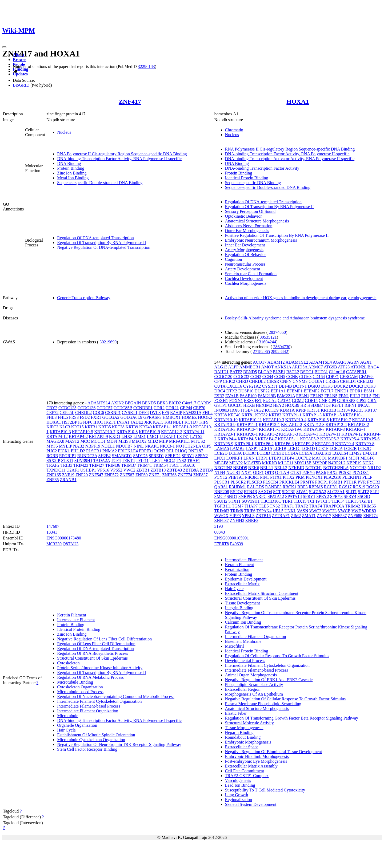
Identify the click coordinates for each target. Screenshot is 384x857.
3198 (218, 526)
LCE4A (291, 453)
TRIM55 (368, 506)
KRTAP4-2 (78, 436)
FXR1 (96, 417)
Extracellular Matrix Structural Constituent (261, 593)
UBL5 (278, 511)
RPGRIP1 (67, 455)
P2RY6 (308, 472)
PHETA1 (236, 477)
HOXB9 (292, 405)
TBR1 (287, 501)
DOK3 (370, 386)
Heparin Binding (239, 732)
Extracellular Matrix (242, 584)
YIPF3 (235, 515)
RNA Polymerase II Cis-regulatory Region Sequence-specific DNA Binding (122, 154)
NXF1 (246, 472)
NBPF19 (92, 446)
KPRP (301, 410)
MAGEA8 (55, 441)
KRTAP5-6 (370, 439)
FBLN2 (316, 395)
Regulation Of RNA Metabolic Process (90, 677)
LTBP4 (288, 458)
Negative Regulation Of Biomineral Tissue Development (273, 751)
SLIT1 (351, 491)
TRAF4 (315, 506)
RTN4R (250, 491)
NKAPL (152, 446)
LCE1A (265, 448)
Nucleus (64, 132)
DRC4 (219, 391)
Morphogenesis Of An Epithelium (254, 694)
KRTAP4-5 (247, 439)
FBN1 (343, 395)
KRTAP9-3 (324, 443)
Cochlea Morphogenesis (245, 283)
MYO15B (302, 463)
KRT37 (371, 410)
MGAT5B (252, 463)
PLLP (367, 477)
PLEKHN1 (351, 477)
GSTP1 (220, 405)
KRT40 (145, 427)
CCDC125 (67, 407)
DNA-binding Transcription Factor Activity (262, 168)
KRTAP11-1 (247, 424)
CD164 (319, 376)
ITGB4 (247, 410)
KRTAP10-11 (250, 419)
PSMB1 (336, 482)
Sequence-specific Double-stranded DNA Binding (99, 182)
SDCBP (288, 491)
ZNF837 (200, 475)
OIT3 (269, 472)
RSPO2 (236, 491)
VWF (356, 511)
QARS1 (221, 487)
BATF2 (236, 371)
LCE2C (364, 448)
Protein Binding (70, 168)
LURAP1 (167, 436)
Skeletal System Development (251, 804)
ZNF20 (81, 475)
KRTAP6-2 (264, 443)
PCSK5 (345, 472)
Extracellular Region (243, 689)
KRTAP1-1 (162, 427)
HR (303, 405)
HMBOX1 (172, 417)
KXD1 (115, 436)
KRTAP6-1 (244, 443)
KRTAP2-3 (335, 429)
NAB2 (78, 446)
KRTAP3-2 (268, 434)
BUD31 (321, 371)
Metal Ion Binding (73, 178)
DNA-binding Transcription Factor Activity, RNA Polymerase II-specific (119, 158)
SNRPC (259, 496)
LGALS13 (322, 453)
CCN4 (267, 376)
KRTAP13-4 (247, 429)
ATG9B (330, 367)
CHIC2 (229, 381)
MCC (85, 441)
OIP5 (206, 446)
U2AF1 (72, 470)
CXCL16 (234, 386)
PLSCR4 (270, 482)
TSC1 (174, 465)
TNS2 (181, 460)
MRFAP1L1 (179, 441)
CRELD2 (365, 381)
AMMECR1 (249, 367)
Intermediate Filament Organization (87, 711)
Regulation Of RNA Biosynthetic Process (92, 653)
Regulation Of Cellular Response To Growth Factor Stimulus (277, 655)
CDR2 (159, 407)
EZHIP (176, 412)
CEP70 (199, 407)
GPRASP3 (152, 417)
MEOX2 (139, 441)
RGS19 (359, 487)
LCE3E (277, 453)
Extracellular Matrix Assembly (251, 766)
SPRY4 (350, 496)
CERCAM (349, 376)
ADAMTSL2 (297, 362)
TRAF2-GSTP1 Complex (247, 775)
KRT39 (132, 427)
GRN (372, 400)
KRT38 (118, 427)
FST (258, 400)
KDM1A (286, 410)
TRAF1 (193, 460)
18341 (51, 532)
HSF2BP (69, 422)
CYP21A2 (252, 386)
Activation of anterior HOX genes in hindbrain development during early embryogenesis (301, 297)
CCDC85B (123, 407)
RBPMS (316, 487)
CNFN (286, 381)
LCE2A (336, 448)
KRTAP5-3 (329, 439)
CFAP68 (366, 376)
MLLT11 (285, 463)
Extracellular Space (241, 747)
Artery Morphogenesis (244, 249)
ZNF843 (237, 520)
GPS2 (361, 400)
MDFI (112, 441)
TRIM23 (80, 465)
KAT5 (158, 422)
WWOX (221, 515)
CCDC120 (223, 376)
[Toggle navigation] (4, 47)
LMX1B (370, 453)
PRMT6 (307, 482)
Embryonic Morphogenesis (248, 742)
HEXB (249, 405)
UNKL (290, 511)
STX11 (67, 460)
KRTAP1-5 (332, 415)
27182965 (261, 351)
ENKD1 (341, 391)
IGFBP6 (85, 422)
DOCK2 (341, 386)
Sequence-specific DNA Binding (253, 182)
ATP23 (344, 367)
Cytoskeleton (68, 663)
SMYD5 (140, 455)
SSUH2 (220, 501)
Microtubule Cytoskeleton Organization (91, 739)
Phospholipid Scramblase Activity (254, 684)
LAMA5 (221, 448)
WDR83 (369, 511)
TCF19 (313, 501)
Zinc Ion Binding (71, 173)
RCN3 (159, 451)
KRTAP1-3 (182, 427)
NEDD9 (240, 467)
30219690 (108, 342)
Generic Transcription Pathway (83, 297)
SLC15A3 (317, 491)
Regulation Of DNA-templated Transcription (95, 237)
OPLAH (282, 472)
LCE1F (322, 448)
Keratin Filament (71, 615)
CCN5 (279, 376)
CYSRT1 (130, 412)
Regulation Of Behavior (245, 254)
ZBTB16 (263, 515)
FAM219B (267, 395)
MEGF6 (367, 458)
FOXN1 (236, 400)
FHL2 (207, 412)
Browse (19, 59)
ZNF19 (68, 475)
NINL (139, 446)
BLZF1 (279, 371)
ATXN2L (358, 367)
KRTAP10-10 (226, 419)
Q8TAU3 (70, 544)
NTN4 (219, 472)
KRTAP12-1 (269, 424)
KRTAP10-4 (296, 419)
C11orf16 (337, 371)
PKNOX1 (314, 477)
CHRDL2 (83, 412)
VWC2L (329, 511)
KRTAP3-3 (288, 434)
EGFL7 (327, 391)
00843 (219, 532)
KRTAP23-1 (225, 434)
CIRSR (273, 381)
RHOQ (181, 451)
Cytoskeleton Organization (80, 687)
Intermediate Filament (76, 620)
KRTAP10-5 (82, 431)
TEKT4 (128, 460)
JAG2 (259, 410)
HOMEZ (189, 417)
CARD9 (204, 403)
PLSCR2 (238, 482)
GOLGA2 (110, 417)
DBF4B (285, 386)
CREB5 (332, 381)
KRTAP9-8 (364, 443)
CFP (218, 381)
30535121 (268, 337)
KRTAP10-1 (353, 415)
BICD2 (175, 403)
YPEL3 (248, 515)
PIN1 (264, 477)
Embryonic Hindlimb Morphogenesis (257, 756)
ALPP (233, 367)
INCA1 (364, 405)
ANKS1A (282, 367)
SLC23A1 (336, 491)
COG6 (98, 412)
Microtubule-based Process (80, 691)
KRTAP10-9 (149, 431)
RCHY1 (331, 487)
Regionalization (238, 799)
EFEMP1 (295, 391)
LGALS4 (340, 453)
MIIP (163, 441)
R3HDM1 (237, 487)
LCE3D (263, 453)
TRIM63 (221, 511)
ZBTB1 (143, 470)
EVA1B (232, 395)
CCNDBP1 (143, 407)
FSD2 (85, 417)
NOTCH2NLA (188, 446)
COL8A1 (317, 381)
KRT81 (248, 415)
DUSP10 (245, 391)
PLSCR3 (254, 482)
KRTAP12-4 (336, 424)
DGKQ (314, 386)
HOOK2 (205, 417)
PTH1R (350, 482)
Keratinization (237, 569)
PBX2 (332, 472)
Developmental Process (245, 660)
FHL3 (51, 417)
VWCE (344, 511)
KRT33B (328, 410)
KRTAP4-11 (193, 431)
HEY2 (278, 405)
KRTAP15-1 (269, 429)
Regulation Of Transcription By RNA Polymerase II (101, 242)
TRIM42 (352, 506)
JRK (148, 422)
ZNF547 (96, 475)
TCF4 (116, 460)
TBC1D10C (271, 501)
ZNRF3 (251, 520)
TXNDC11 (55, 470)
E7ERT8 (221, 544)
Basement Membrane (243, 641)
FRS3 (74, 417)
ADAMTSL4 (98, 403)
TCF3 (325, 501)
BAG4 (373, 367)
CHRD (242, 381)
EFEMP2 (312, 391)
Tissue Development (242, 603)
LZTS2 (196, 436)
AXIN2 (117, 403)
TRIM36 (112, 465)
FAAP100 (248, 395)
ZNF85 (52, 479)
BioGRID (21, 85)
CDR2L (172, 407)
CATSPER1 (356, 371)
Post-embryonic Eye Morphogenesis (256, 761)
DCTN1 (300, 386)
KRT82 (261, 415)
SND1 (232, 496)
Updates (20, 74)
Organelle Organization (77, 725)
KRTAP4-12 (57, 436)
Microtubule (67, 715)
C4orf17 (189, 403)
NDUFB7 (124, 446)
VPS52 (116, 470)
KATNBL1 (174, 422)
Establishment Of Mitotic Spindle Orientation (96, 735)
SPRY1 (188, 455)
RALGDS (255, 487)
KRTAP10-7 (104, 431)
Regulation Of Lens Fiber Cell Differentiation (96, 643)
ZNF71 (155, 475)
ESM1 (369, 391)
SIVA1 (302, 491)
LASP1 (252, 448)
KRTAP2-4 (355, 429)
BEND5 (149, 403)
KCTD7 (191, 422)
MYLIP (65, 446)
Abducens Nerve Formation (249, 226)
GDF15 (311, 400)
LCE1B (279, 448)
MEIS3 (124, 441)
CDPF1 (332, 376)
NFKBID (296, 467)
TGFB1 (366, 501)
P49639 (236, 544)
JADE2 (137, 422)
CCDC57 (105, 407)
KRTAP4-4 (227, 439)
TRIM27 (96, 465)
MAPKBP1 (337, 458)
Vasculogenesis (238, 780)
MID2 (152, 441)
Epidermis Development (246, 579)
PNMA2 (109, 451)
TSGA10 (187, 465)
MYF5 (52, 446)
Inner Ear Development (245, 245)
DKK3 (327, 386)
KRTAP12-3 (171, 431)
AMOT (267, 367)
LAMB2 (237, 448)
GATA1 (284, 400)
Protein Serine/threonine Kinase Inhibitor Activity (99, 667)
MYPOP (320, 463)
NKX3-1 (167, 446)
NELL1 (266, 467)
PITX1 (276, 477)
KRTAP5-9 (98, 436)
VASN (302, 511)
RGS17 (345, 487)
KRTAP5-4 (349, 439)
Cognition (233, 259)
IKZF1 (110, 422)
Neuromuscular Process (245, 264)
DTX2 (231, 391)
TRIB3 (66, 465)
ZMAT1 (309, 515)
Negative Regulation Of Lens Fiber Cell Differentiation (104, 639)
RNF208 (221, 491)
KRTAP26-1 (247, 434)
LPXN (249, 458)
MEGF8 (221, 463)
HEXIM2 (264, 405)
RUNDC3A (87, 455)
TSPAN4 (263, 511)
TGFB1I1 (222, 506)
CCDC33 (241, 376)
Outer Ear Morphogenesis (247, 230)
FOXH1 (221, 400)
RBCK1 (290, 487)
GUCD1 (235, 405)
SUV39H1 (83, 460)
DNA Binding (69, 163)
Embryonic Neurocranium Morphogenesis (261, 240)
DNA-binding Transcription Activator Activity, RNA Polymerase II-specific (290, 158)
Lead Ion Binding (240, 785)
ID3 (327, 405)
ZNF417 (130, 101)
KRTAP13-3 (225, 429)
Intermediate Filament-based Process (88, 706)
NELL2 (280, 467)
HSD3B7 (315, 405)
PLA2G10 (332, 477)
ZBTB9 (206, 470)
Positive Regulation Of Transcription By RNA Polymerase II (277, 235)
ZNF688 (355, 515)
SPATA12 (275, 496)
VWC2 (129, 470)
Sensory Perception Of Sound (250, 211)
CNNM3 (300, 381)
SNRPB (245, 496)
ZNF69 (141, 475)
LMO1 (153, 436)
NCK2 (368, 463)
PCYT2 (220, 477)
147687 (52, 526)
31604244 (267, 342)
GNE (323, 400)
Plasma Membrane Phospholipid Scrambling (263, 703)
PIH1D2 (78, 451)
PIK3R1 (252, 477)
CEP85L (67, 412)
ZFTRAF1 (281, 515)
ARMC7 (315, 367)
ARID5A (299, 367)
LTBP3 (275, 458)
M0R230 (54, 544)
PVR (362, 482)
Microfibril (234, 646)
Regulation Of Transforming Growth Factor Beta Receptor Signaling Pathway (291, 718)
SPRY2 (201, 455)
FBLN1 (302, 395)
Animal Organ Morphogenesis (251, 675)
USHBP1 (88, 470)
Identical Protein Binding (246, 178)
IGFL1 (337, 405)
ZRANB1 (68, 479)
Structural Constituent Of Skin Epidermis (92, 658)
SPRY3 (336, 496)
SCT (277, 491)
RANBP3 (273, 487)
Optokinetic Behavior (243, 216)
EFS (165, 412)
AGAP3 (340, 362)
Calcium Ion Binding (243, 622)
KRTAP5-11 (288, 439)
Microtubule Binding (75, 682)
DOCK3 (356, 386)
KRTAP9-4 (344, 443)
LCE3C (249, 453)
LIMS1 (139, 436)
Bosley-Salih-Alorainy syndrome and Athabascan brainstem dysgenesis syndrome (295, 318)
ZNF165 (53, 475)
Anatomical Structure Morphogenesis (257, 221)
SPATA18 (293, 496)
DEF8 (143, 412)
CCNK (292, 376)
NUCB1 (233, 472)
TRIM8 (236, 511)
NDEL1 (108, 446)
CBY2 (51, 407)
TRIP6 (249, 511)
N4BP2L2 (337, 463)
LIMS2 (355, 453)
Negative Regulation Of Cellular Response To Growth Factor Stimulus (285, 699)
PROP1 (321, 482)
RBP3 (302, 487)
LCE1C (294, 448)
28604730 (281, 346)
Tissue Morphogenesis (244, 727)
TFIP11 (142, 460)
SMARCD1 (122, 455)
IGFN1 (351, 405)
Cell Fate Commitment (244, 771)
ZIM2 (296, 515)
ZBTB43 (174, 470)
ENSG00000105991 (231, 538)
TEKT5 (352, 501)
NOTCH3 (358, 467)
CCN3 (255, 376)
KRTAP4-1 (308, 434)
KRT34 (343, 410)
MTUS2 (198, 441)
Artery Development (242, 269)
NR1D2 (374, 467)
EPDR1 (356, 391)
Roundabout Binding (243, 737)
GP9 (332, 400)
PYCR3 (373, 482)
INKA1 (123, 422)
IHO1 (98, 422)
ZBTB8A (191, 470)
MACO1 (319, 458)
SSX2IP (53, 460)
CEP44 (186, 407)
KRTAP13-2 (358, 424)
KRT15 (77, 427)
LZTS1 (183, 436)
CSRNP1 (113, 412)
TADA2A (101, 460)
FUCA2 (270, 400)
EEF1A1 (278, 391)
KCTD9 (272, 410)
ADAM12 (276, 362)
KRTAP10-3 (60, 431)
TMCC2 (168, 460)
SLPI (374, 491)
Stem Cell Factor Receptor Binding (87, 749)
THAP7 (251, 506)
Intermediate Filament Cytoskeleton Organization (99, 701)
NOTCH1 (313, 467)
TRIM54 (160, 465)
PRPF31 (146, 451)
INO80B (221, 410)
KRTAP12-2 (291, 424)
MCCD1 (98, 441)
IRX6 (235, 410)
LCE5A (305, 453)
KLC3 (64, 427)
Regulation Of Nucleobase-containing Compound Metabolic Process (115, 696)
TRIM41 (144, 465)
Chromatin (234, 130)
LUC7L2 (303, 458)
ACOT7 (260, 362)
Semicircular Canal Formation (251, 273)
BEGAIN (133, 403)
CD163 (305, 376)
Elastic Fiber (236, 713)
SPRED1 (156, 455)
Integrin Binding (239, 608)
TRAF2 (52, 465)
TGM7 (238, 506)
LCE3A (235, 453)
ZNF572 (111, 475)
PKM (300, 477)
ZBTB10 (158, 470)
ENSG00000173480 (63, 538)
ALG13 (220, 367)
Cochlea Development (244, 278)
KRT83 (275, 415)
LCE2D (221, 453)
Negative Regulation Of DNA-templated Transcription (103, 247)
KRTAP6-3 (284, 443)
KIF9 (203, 422)
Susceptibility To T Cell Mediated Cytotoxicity (265, 790)
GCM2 (298, 400)
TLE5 (154, 460)
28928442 (279, 351)
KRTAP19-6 (291, 429)
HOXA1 (297, 101)
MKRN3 (269, 463)
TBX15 (300, 501)
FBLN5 (330, 395)
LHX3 (127, 436)
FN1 (376, 395)
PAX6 (321, 472)
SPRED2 (173, 455)
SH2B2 (104, 455)
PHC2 (51, 451)
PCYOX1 (361, 472)
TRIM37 (128, 465)
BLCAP (265, 371)
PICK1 (64, 451)
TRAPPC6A (333, 506)
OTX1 (295, 472)
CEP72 (52, 412)
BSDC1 (307, 371)
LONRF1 (234, 458)
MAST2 (72, 441)
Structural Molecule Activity (249, 723)
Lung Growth (236, 795)
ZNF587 (127, 475)
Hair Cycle (66, 730)
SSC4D (363, 496)
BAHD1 (221, 371)
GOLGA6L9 (131, 417)
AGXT (366, 362)
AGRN (353, 362)
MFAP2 (236, 463)
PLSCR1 (93, 451)
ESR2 (219, 395)
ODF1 (258, 472)
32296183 (146, 66)
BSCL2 (292, 371)
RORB (52, 455)
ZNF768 (169, 475)
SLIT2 (363, 491)
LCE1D (308, 448)
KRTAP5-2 (309, 439)
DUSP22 (262, 391)
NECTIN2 (223, 467)
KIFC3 (52, 427)
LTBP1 (262, 458)
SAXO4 (265, 491)
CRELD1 (348, 381)
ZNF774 (185, 475)
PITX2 (289, 477)
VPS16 (103, 470)
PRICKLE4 (128, 451)
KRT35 (104, 427)
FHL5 (63, 417)
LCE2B (350, 448)
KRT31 (91, 427)
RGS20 (372, 487)
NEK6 (253, 467)
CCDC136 (87, 407)
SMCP (220, 496)
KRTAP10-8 (127, 431)
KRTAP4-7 (267, 439)
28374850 (277, 332)
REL (170, 451)
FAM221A (192, 412)
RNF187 (195, 451)
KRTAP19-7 (314, 429)
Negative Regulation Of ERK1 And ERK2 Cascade (269, 679)
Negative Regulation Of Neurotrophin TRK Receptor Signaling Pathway (119, 744)
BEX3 (162, 403)
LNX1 (219, 458)
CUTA (219, 386)
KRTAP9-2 (304, 443)
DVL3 (155, 412)
